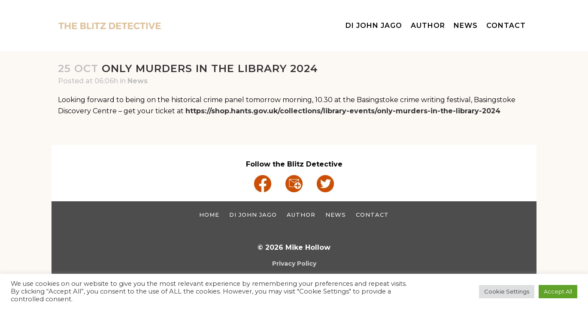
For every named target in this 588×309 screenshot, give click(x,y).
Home (209, 214)
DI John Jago (253, 214)
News (137, 81)
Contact (372, 214)
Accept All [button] (558, 291)
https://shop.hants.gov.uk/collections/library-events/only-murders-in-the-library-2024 (342, 111)
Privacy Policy (294, 263)
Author (301, 214)
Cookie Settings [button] (506, 291)
